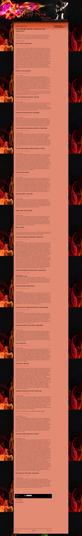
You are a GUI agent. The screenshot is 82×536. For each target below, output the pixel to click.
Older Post (49, 530)
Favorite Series (21, 22)
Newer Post (17, 530)
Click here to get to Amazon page (22, 45)
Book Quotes (62, 22)
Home (15, 22)
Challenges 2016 (30, 22)
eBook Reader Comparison (52, 22)
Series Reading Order (40, 22)
